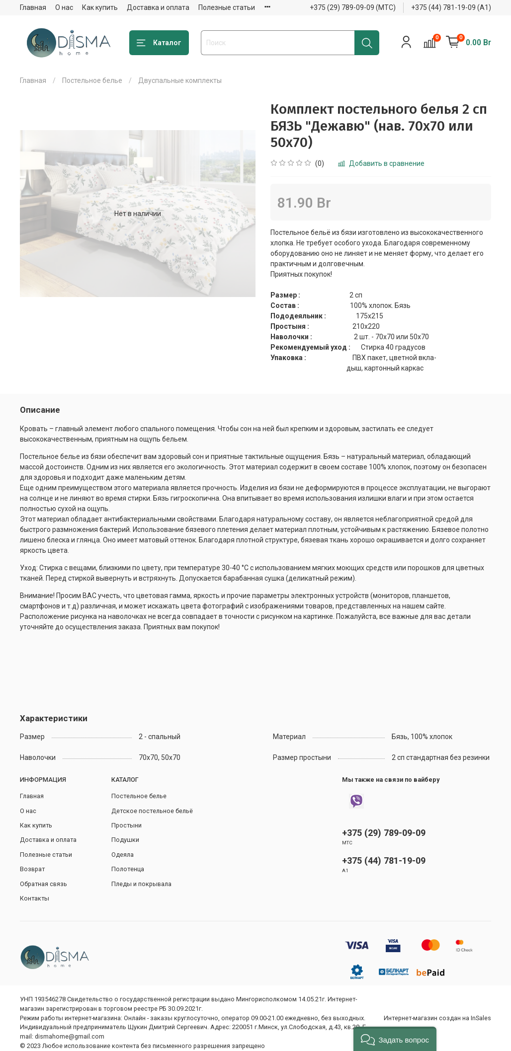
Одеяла (122, 854)
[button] (394, 1039)
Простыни (126, 825)
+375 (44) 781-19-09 (384, 860)
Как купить (100, 7)
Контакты (34, 898)
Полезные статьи (226, 7)
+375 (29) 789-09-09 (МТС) (353, 7)
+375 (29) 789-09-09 (384, 832)
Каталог (159, 43)
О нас (64, 7)
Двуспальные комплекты (180, 80)
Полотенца (127, 869)
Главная (33, 7)
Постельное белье (92, 80)
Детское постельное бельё (152, 811)
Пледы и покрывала (141, 884)
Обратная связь (43, 884)
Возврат (32, 869)
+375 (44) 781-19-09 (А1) (451, 7)
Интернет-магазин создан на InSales (437, 1018)
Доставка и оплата (158, 7)
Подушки (125, 839)
